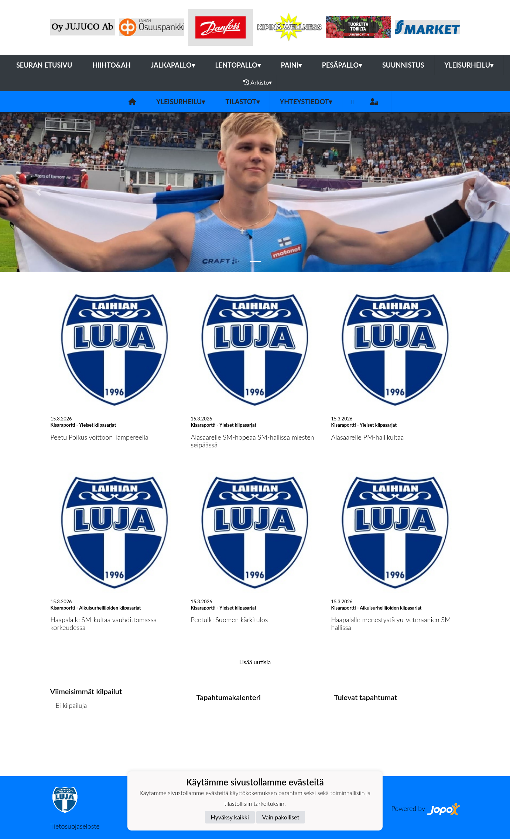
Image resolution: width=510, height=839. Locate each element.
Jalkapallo (173, 65)
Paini (291, 65)
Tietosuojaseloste (75, 826)
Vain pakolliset (281, 817)
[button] (38, 192)
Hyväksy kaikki (230, 817)
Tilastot (242, 102)
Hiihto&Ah (111, 65)
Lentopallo (238, 65)
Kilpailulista (70, 733)
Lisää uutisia (255, 661)
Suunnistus (403, 65)
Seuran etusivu (44, 65)
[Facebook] (352, 101)
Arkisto (257, 82)
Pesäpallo (342, 65)
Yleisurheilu (469, 65)
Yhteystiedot (306, 102)
